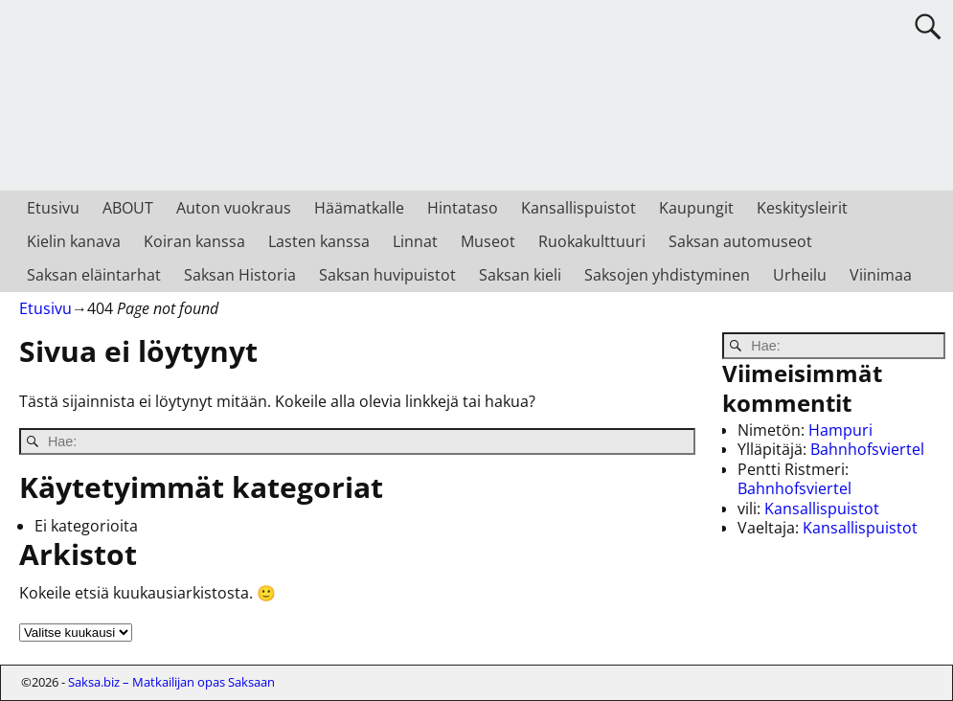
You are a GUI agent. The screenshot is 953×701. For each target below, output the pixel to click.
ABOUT (127, 207)
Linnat (415, 241)
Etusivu (53, 207)
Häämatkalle (359, 207)
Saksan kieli (520, 274)
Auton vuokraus (233, 207)
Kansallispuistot (578, 207)
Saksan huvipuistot (387, 274)
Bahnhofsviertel (867, 449)
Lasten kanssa (319, 241)
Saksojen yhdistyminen (667, 274)
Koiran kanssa (194, 241)
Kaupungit (696, 207)
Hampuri (840, 430)
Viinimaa (881, 274)
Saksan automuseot (740, 241)
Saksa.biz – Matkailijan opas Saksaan (171, 681)
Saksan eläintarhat (94, 274)
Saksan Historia (240, 274)
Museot (488, 241)
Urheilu (800, 274)
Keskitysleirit (802, 207)
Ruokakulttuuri (592, 241)
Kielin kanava (74, 241)
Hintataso (462, 207)
